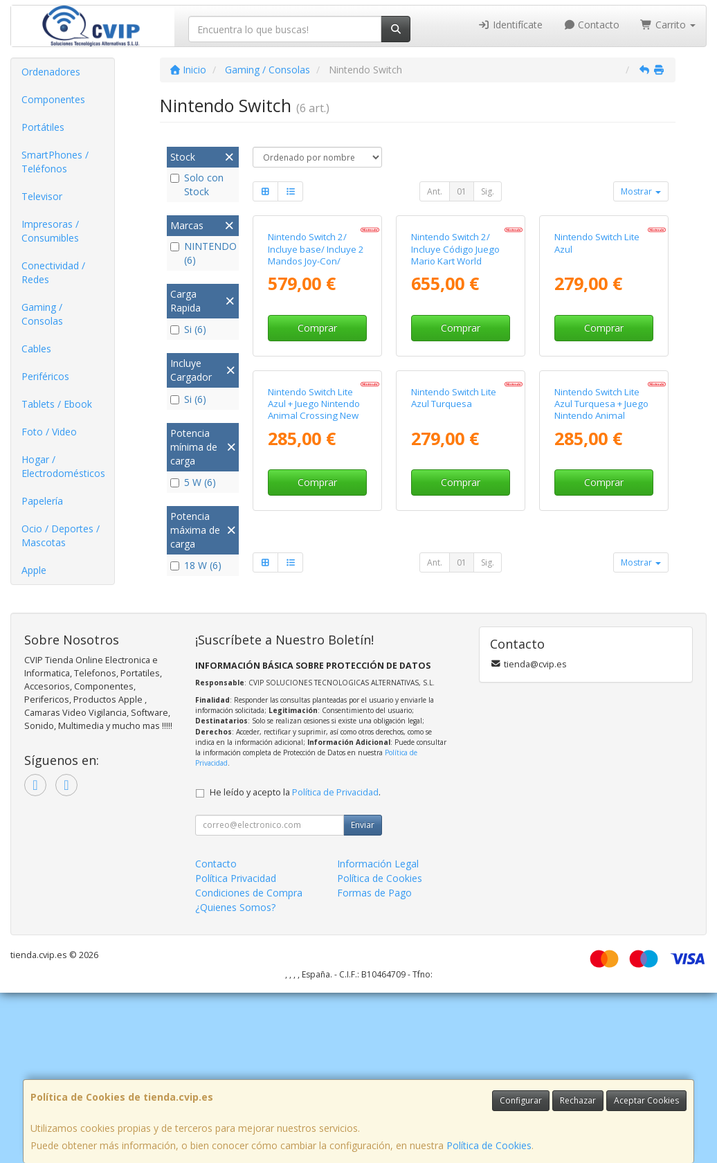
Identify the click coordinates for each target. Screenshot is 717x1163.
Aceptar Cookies (646, 1100)
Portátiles (42, 127)
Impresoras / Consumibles (50, 230)
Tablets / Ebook (56, 404)
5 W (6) (193, 482)
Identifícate (510, 24)
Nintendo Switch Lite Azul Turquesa (453, 591)
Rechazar (578, 1100)
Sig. (487, 191)
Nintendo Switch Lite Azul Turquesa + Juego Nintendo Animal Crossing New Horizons (603, 603)
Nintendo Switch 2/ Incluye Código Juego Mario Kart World (455, 345)
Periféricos (45, 376)
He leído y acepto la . (295, 962)
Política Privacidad (235, 1048)
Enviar (362, 995)
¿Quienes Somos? (235, 1077)
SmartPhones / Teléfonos (55, 161)
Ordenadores (50, 71)
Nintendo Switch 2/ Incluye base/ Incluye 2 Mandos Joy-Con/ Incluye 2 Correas (316, 351)
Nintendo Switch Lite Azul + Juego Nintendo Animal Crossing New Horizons (314, 603)
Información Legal (378, 1033)
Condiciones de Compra (248, 1063)
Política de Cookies (489, 1145)
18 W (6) (195, 565)
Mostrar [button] (641, 191)
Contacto (591, 24)
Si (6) (188, 329)
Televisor (41, 196)
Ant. (434, 191)
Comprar (317, 424)
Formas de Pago (374, 1063)
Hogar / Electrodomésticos (63, 466)
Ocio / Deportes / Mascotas (60, 535)
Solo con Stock (197, 184)
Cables (36, 348)
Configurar (521, 1100)
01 (461, 191)
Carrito (668, 24)
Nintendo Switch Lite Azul (596, 339)
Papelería (42, 500)
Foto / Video (49, 431)
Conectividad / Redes (53, 272)
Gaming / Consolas (42, 313)
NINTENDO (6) (202, 253)
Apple (33, 570)
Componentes (53, 99)
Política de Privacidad (335, 962)
